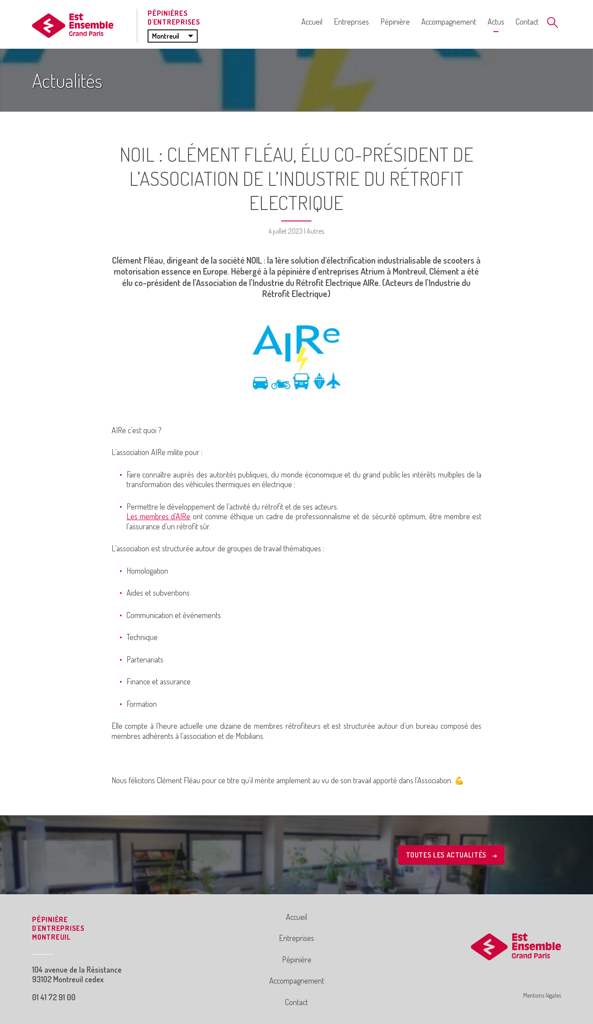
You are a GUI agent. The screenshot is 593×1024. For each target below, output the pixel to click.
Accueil (311, 21)
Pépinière (395, 21)
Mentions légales (542, 995)
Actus (496, 21)
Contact (527, 21)
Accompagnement (448, 21)
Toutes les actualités (451, 854)
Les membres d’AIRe (159, 516)
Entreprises (351, 21)
